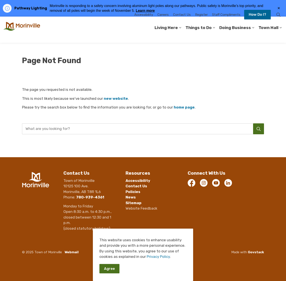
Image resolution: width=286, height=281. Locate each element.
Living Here (166, 36)
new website (116, 98)
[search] (142, 128)
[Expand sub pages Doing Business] (253, 36)
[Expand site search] (278, 23)
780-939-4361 (90, 197)
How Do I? (257, 23)
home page (184, 107)
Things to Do (199, 36)
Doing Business (235, 36)
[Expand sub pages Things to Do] (214, 36)
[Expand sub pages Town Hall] (280, 36)
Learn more (145, 10)
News (131, 197)
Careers (163, 23)
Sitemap (133, 203)
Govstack (256, 252)
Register (201, 23)
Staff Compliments (226, 23)
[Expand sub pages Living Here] (180, 36)
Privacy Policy (158, 266)
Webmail (72, 252)
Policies (133, 192)
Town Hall (268, 36)
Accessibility (143, 23)
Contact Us (182, 23)
